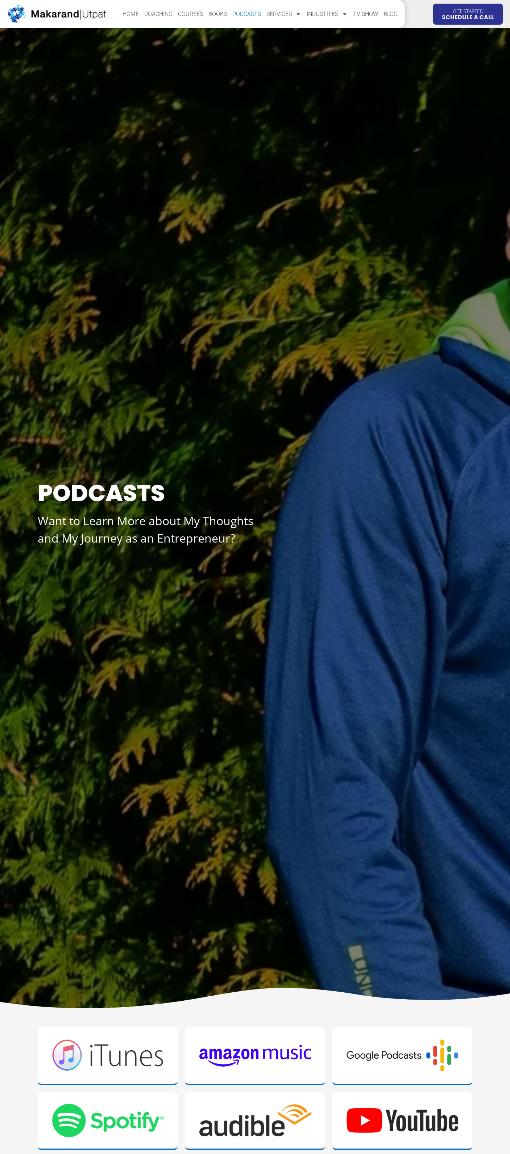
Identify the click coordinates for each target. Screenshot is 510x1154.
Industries (327, 14)
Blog (390, 14)
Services (283, 14)
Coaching (158, 14)
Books (217, 14)
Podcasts (246, 14)
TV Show (365, 14)
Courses (190, 14)
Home (131, 14)
